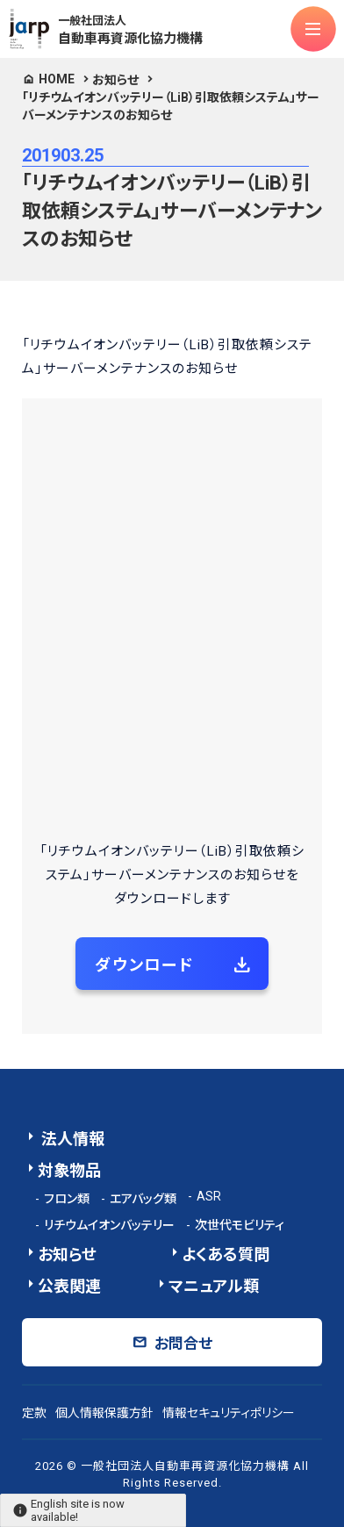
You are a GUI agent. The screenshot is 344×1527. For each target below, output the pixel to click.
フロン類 (67, 1199)
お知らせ (115, 80)
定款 (34, 1413)
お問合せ (183, 1343)
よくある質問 (225, 1254)
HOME (57, 79)
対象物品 (69, 1170)
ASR (209, 1196)
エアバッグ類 (143, 1199)
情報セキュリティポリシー (228, 1413)
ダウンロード (144, 965)
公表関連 (69, 1286)
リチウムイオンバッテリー (109, 1225)
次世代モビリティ (239, 1225)
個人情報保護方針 (104, 1413)
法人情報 (71, 1138)
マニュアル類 (213, 1286)
